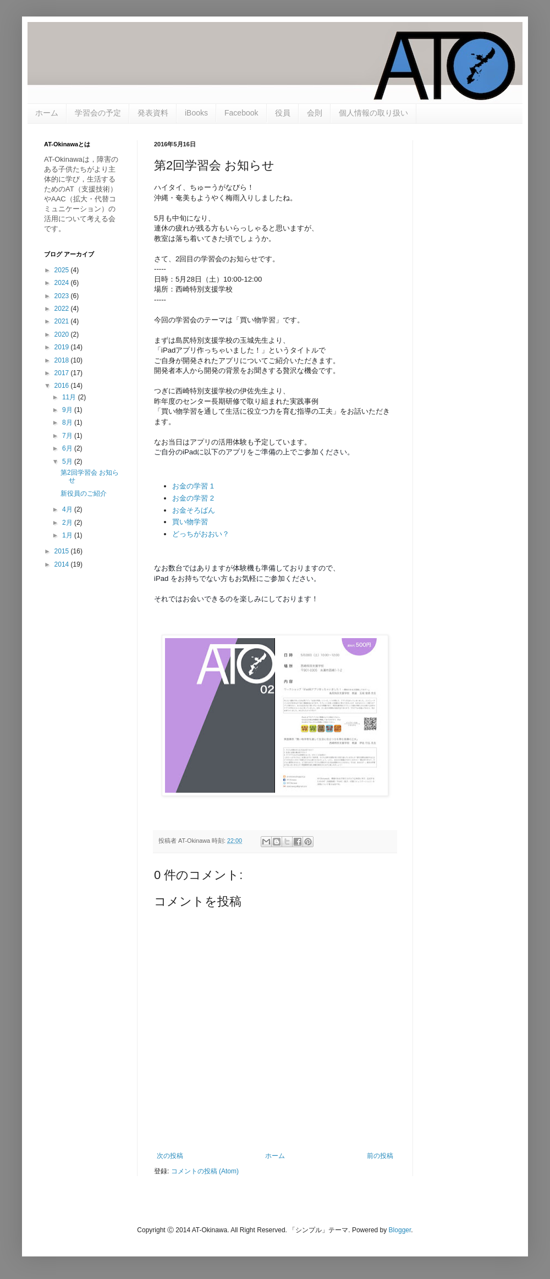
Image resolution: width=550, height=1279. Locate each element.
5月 (68, 461)
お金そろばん (193, 510)
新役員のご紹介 (84, 493)
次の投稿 (170, 1156)
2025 (62, 270)
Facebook (241, 112)
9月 (68, 410)
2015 (62, 551)
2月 (68, 522)
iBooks (196, 112)
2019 (62, 347)
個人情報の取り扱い (373, 112)
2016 (62, 385)
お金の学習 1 (193, 486)
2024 (62, 283)
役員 (282, 112)
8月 (68, 422)
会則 (314, 112)
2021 (62, 321)
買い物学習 (190, 522)
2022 (62, 308)
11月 (70, 397)
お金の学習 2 (193, 498)
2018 (62, 360)
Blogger (400, 1230)
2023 (62, 296)
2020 (62, 334)
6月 (68, 448)
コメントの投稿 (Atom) (205, 1171)
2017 (62, 373)
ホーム (46, 112)
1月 (68, 535)
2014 (62, 564)
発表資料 (153, 112)
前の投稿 (380, 1156)
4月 (68, 509)
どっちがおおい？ (200, 534)
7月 (68, 436)
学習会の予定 (98, 112)
